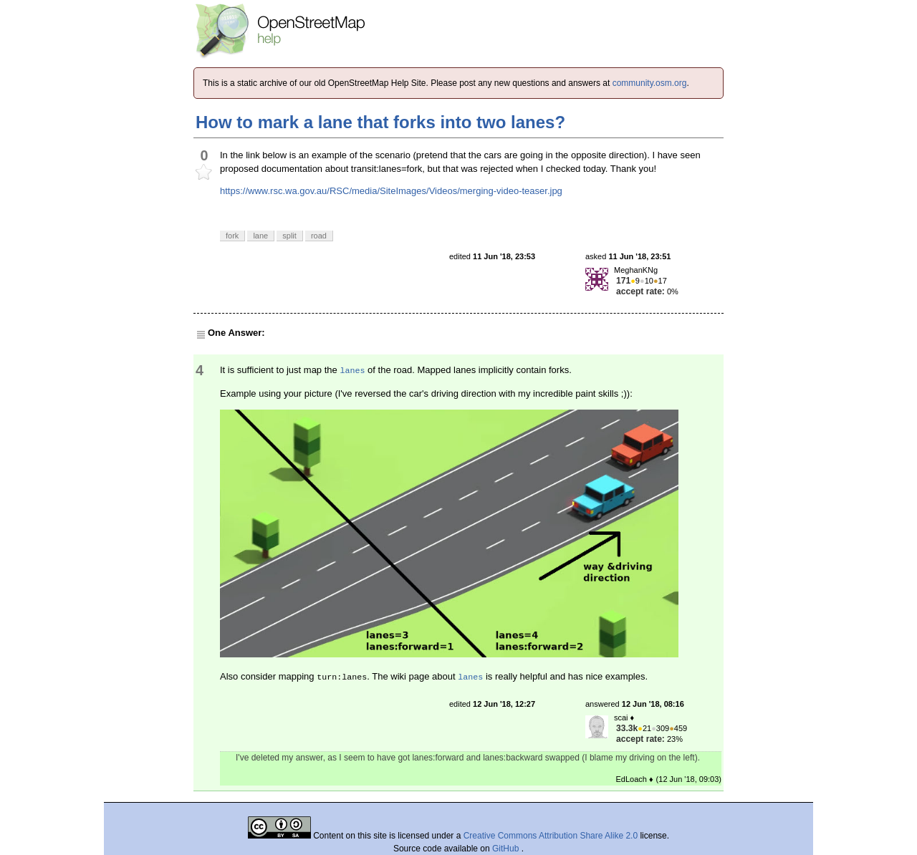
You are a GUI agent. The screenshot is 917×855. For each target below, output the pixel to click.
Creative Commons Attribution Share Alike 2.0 (551, 836)
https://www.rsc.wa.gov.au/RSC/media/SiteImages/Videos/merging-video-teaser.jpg (391, 190)
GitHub (507, 849)
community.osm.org (650, 83)
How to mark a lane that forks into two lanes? (380, 122)
